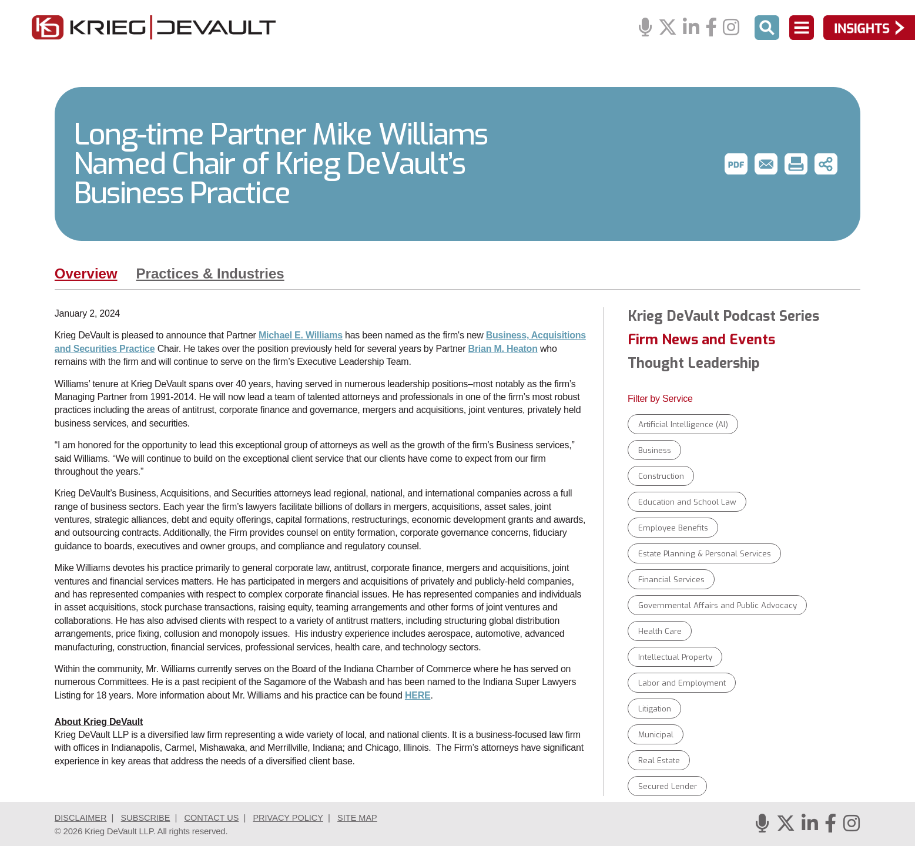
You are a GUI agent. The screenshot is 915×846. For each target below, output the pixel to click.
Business (654, 450)
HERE (418, 695)
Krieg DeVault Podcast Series (723, 316)
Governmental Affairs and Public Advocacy (717, 605)
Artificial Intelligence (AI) (683, 424)
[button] (734, 163)
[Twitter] (667, 28)
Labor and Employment (682, 683)
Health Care (660, 631)
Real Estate (659, 761)
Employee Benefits (673, 528)
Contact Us (215, 817)
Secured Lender (667, 786)
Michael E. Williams (301, 335)
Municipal (655, 735)
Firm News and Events (701, 339)
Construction (661, 476)
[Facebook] (711, 28)
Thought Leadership (694, 363)
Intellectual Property (675, 657)
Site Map (365, 817)
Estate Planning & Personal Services (704, 554)
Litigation (654, 709)
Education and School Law (687, 502)
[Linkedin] (691, 28)
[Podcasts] (645, 28)
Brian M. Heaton (503, 349)
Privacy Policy (295, 817)
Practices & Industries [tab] (210, 273)
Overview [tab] (86, 273)
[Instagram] (731, 28)
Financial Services (671, 580)
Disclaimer (82, 817)
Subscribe (148, 817)
